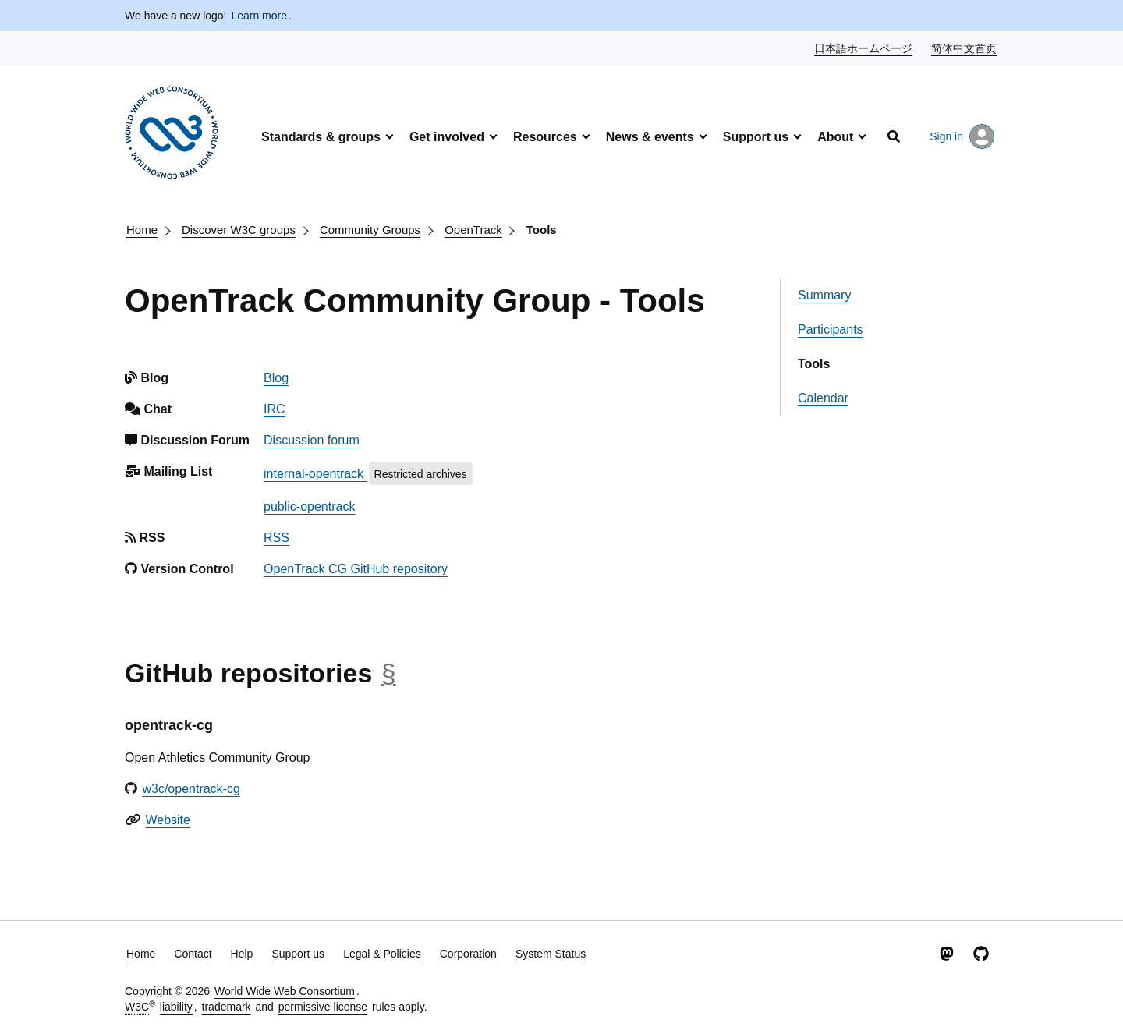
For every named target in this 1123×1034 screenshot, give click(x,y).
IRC (274, 409)
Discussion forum (312, 440)
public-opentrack (309, 506)
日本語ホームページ (864, 48)
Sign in (962, 136)
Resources (545, 136)
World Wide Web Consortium (284, 991)
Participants (830, 329)
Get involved (446, 136)
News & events (650, 136)
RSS (276, 537)
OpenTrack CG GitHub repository (356, 568)
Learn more (259, 15)
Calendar (823, 398)
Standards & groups (321, 136)
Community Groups (370, 229)
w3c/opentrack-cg (190, 788)
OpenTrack (473, 229)
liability (176, 1006)
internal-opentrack (315, 473)
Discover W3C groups (239, 229)
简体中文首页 (964, 48)
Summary (824, 295)
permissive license (322, 1006)
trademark (226, 1006)
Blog (276, 377)
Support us (755, 136)
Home (142, 229)
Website (167, 820)
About (835, 136)
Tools (541, 229)
